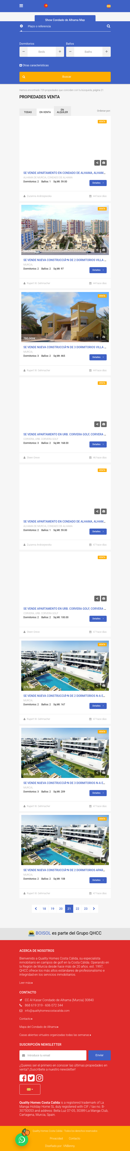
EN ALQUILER (62, 111)
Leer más (26, 982)
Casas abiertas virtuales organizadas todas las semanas (55, 1035)
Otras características (34, 65)
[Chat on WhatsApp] (21, 1139)
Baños (70, 43)
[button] (29, 1089)
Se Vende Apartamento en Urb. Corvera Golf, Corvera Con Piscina (72, 434)
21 (69, 909)
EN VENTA (45, 112)
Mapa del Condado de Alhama (39, 1026)
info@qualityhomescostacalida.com (47, 1010)
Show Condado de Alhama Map (65, 20)
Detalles (98, 183)
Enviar (100, 1055)
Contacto (25, 1018)
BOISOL (43, 933)
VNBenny (69, 1146)
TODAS (28, 112)
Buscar (47, 77)
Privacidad (56, 1138)
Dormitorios (26, 43)
